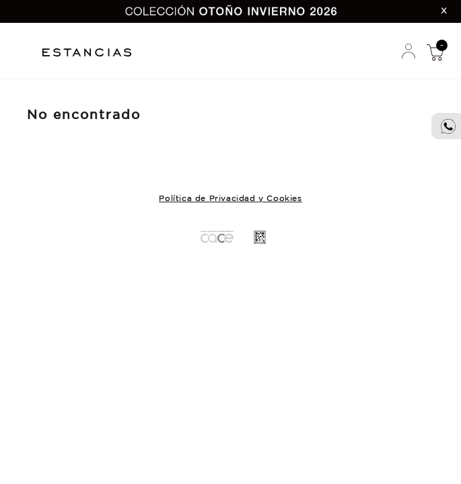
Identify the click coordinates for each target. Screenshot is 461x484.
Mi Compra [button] (435, 51)
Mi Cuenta (408, 51)
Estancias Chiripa (91, 50)
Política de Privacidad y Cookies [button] (230, 198)
